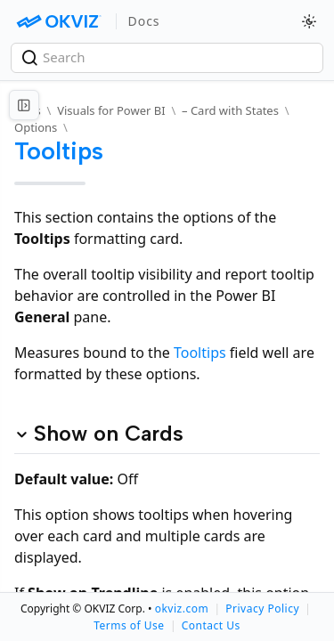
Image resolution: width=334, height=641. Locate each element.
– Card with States (230, 110)
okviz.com (181, 608)
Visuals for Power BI (111, 110)
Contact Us (211, 625)
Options (35, 127)
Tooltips (200, 352)
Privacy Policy (262, 608)
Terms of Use (129, 625)
